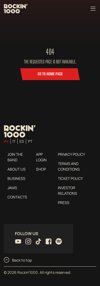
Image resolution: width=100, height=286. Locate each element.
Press (63, 202)
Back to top (18, 260)
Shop (41, 169)
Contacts (17, 197)
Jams (12, 187)
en (6, 141)
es (21, 141)
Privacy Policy (71, 154)
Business (16, 178)
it (14, 141)
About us (16, 169)
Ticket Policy (70, 178)
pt (30, 141)
